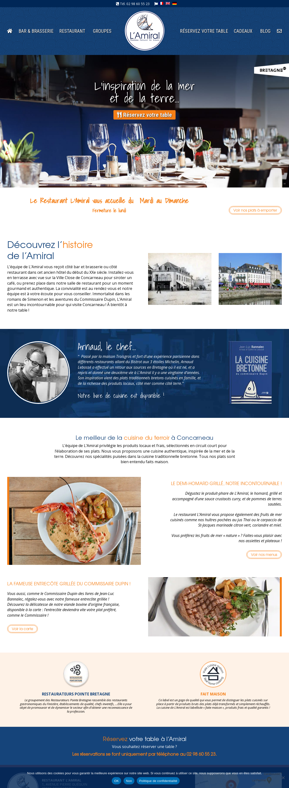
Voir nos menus (264, 554)
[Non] (283, 777)
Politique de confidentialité (158, 781)
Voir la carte (22, 628)
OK (116, 781)
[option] (76, 687)
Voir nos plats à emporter (255, 210)
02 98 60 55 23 (138, 3)
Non (129, 781)
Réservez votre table (144, 115)
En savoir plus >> (92, 403)
